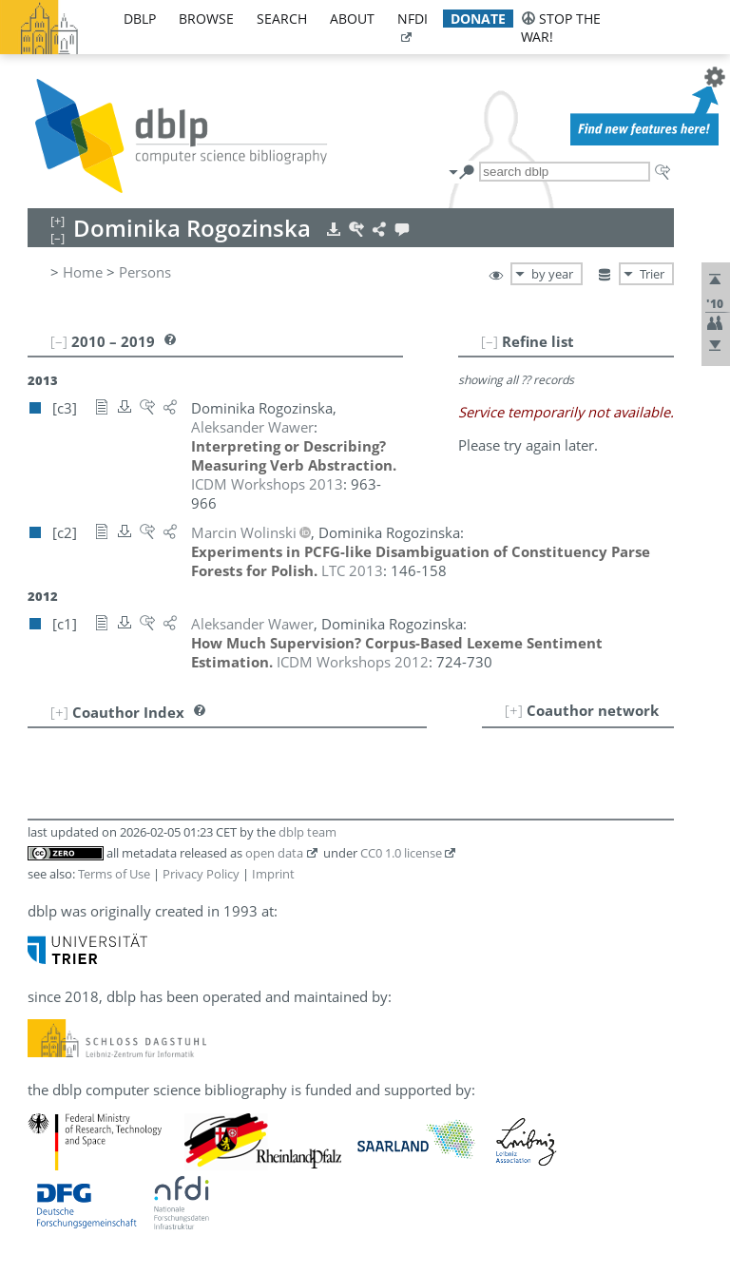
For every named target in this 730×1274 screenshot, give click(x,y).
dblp (140, 19)
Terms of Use (114, 873)
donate (478, 19)
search (282, 19)
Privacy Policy (201, 873)
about (352, 19)
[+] (514, 710)
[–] (489, 341)
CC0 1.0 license (401, 852)
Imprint (273, 873)
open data (274, 852)
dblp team (307, 831)
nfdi (412, 19)
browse (206, 19)
